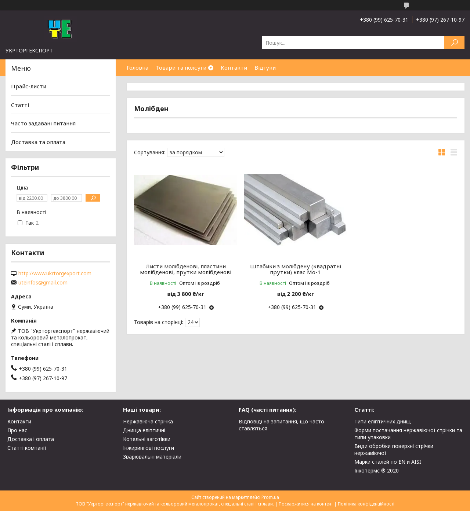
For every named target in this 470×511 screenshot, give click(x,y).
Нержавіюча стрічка (148, 421)
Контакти (234, 67)
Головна (137, 67)
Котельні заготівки (146, 438)
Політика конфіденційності (366, 504)
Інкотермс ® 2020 (376, 470)
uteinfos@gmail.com (43, 282)
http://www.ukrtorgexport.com (54, 273)
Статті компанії (26, 447)
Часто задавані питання (43, 123)
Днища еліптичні (144, 430)
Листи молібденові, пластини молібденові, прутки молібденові (185, 269)
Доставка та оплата (38, 142)
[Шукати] (454, 42)
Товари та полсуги (181, 67)
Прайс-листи (28, 86)
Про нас (17, 430)
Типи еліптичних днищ (382, 421)
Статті (20, 105)
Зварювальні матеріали (152, 456)
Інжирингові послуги (148, 447)
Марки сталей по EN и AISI (387, 461)
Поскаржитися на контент (306, 504)
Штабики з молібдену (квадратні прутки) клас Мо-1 (295, 269)
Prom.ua (270, 497)
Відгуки (265, 67)
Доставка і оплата (30, 438)
